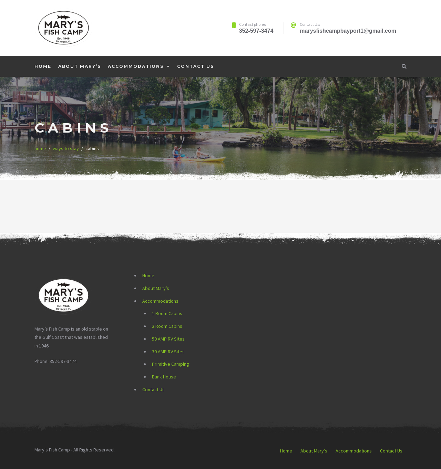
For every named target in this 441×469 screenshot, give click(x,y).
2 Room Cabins (167, 326)
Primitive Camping (170, 364)
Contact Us (195, 66)
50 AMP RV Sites (168, 339)
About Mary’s (79, 66)
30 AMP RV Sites (168, 351)
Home (42, 66)
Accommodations (136, 66)
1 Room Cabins (167, 313)
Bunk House (164, 377)
